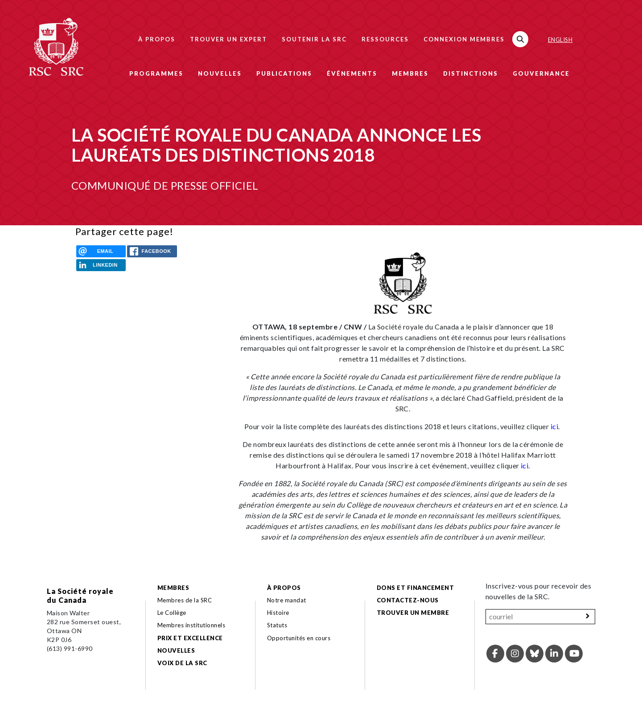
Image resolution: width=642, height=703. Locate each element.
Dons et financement (415, 587)
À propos (156, 39)
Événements (352, 73)
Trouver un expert (228, 39)
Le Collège (171, 612)
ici (554, 426)
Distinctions (470, 73)
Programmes (156, 73)
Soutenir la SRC (314, 39)
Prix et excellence (190, 638)
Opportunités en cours (299, 638)
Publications (284, 73)
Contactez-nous (408, 600)
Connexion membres (464, 39)
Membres (410, 73)
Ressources (385, 39)
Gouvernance (541, 73)
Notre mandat (286, 600)
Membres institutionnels (191, 625)
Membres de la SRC (184, 600)
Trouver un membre (413, 612)
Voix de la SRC (182, 662)
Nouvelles (220, 73)
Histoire (278, 612)
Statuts (277, 625)
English (560, 39)
